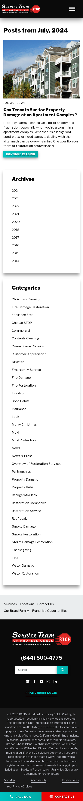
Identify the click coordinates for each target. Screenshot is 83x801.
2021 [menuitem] (15, 214)
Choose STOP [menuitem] (22, 323)
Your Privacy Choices (19, 786)
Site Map (9, 780)
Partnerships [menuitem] (21, 471)
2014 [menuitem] (15, 261)
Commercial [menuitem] (21, 330)
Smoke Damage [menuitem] (24, 526)
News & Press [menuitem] (22, 456)
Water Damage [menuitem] (23, 565)
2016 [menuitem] (15, 245)
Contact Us (45, 604)
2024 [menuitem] (16, 190)
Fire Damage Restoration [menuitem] (30, 307)
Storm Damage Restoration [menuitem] (32, 542)
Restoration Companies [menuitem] (29, 503)
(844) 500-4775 (41, 658)
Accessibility (38, 780)
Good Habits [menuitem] (20, 401)
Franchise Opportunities (49, 610)
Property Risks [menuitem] (22, 487)
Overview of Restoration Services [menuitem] (36, 464)
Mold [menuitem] (15, 432)
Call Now (20, 796)
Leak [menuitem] (15, 417)
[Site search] (36, 670)
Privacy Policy (70, 780)
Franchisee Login (42, 692)
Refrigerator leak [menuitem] (24, 495)
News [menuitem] (16, 448)
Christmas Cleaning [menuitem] (26, 299)
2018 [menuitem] (15, 230)
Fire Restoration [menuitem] (24, 385)
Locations (27, 604)
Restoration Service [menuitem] (26, 511)
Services (10, 604)
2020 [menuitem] (16, 222)
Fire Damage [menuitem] (21, 377)
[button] (72, 9)
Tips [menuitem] (15, 558)
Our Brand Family (16, 610)
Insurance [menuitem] (19, 409)
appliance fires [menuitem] (22, 315)
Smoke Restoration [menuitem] (26, 534)
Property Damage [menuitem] (25, 479)
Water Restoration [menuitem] (25, 573)
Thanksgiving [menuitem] (21, 550)
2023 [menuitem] (16, 198)
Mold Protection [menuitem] (24, 440)
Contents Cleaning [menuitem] (25, 338)
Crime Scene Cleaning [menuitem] (28, 346)
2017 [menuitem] (15, 237)
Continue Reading (20, 154)
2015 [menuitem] (15, 253)
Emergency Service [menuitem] (26, 370)
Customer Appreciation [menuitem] (29, 354)
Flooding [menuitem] (18, 393)
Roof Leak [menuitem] (19, 518)
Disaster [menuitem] (18, 362)
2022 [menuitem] (16, 206)
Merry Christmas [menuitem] (24, 424)
